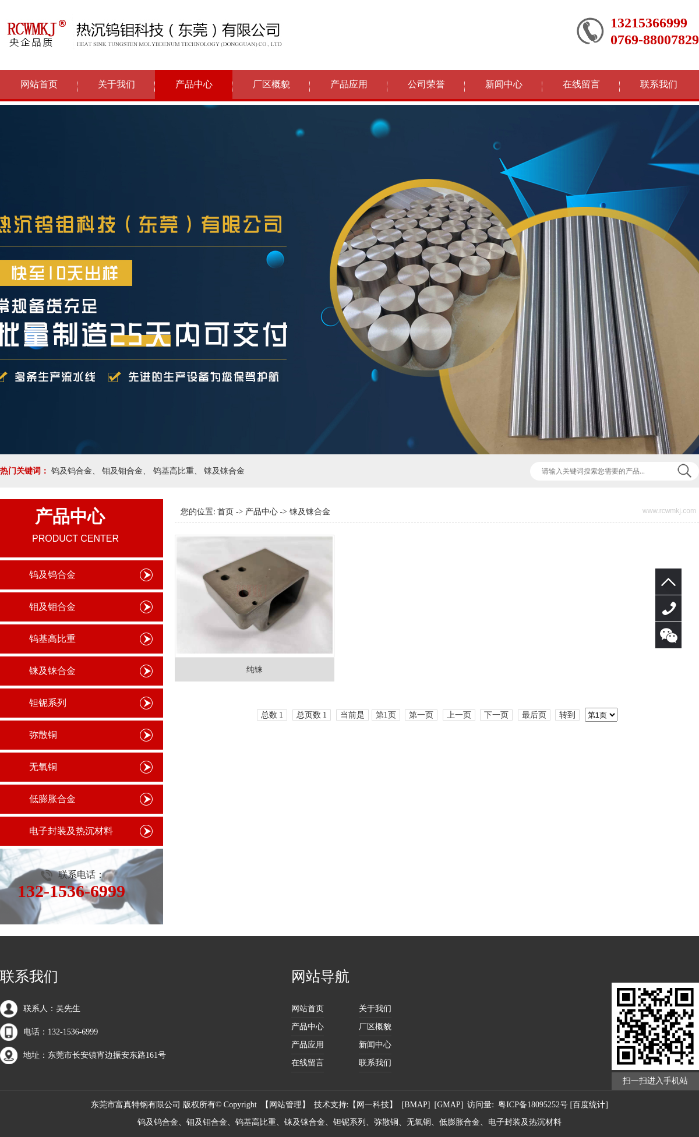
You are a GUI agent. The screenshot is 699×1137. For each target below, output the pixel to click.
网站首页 (39, 84)
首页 (225, 511)
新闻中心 (504, 84)
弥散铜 (43, 735)
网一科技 (372, 1104)
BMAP (416, 1104)
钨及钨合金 (71, 471)
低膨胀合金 (52, 799)
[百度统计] (589, 1104)
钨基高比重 (173, 471)
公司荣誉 (426, 84)
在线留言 (581, 84)
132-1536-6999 (668, 608)
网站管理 (285, 1104)
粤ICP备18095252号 (533, 1104)
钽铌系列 (47, 703)
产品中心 (194, 84)
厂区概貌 (271, 84)
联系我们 (658, 84)
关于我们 (116, 84)
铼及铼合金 (224, 471)
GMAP (448, 1104)
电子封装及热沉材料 (71, 831)
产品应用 (349, 84)
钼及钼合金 (122, 471)
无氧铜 (43, 767)
